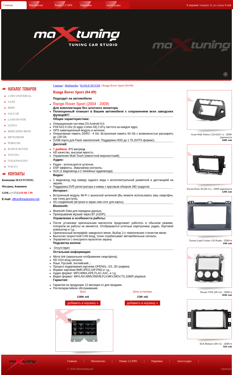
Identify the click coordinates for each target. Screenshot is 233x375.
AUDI (11, 101)
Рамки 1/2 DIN (63, 5)
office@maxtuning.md (25, 199)
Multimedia (71, 85)
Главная (8, 5)
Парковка (86, 5)
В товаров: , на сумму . (209, 5)
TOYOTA (13, 155)
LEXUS (12, 125)
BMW (11, 107)
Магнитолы (36, 5)
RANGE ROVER (18, 149)
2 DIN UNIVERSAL (20, 96)
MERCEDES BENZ (19, 131)
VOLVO (12, 166)
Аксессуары (113, 5)
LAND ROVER (17, 119)
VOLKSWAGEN (17, 160)
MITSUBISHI (16, 137)
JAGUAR (13, 113)
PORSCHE (14, 143)
